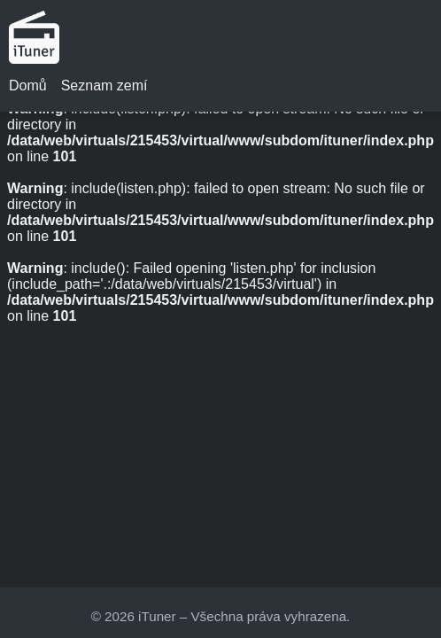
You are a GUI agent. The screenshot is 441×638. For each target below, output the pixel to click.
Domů (28, 85)
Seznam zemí (104, 85)
